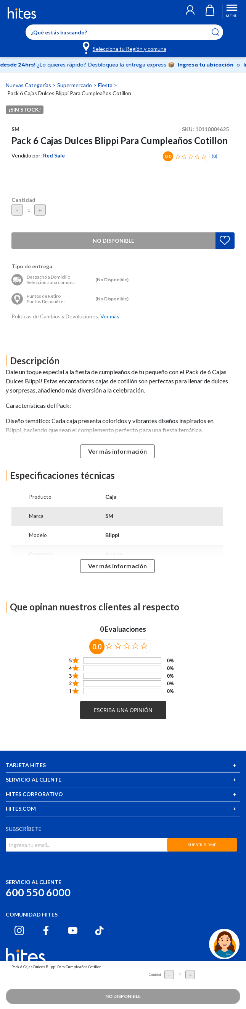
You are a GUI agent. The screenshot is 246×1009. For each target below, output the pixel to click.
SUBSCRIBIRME (202, 844)
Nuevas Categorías (29, 85)
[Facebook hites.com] (46, 930)
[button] (181, 11)
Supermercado (75, 85)
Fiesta (106, 85)
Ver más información (117, 451)
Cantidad (23, 199)
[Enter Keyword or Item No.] (124, 32)
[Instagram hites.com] (19, 930)
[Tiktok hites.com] (99, 930)
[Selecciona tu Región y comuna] (125, 47)
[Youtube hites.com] (72, 930)
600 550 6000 (38, 892)
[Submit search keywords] (220, 32)
